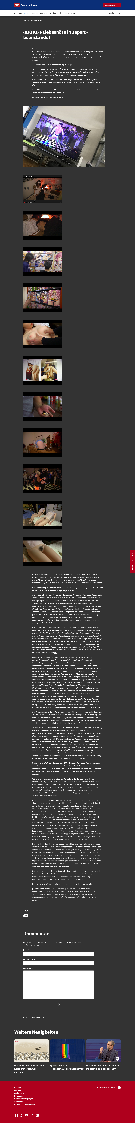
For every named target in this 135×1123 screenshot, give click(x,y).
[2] (33, 889)
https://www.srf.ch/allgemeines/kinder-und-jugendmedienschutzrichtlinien (64, 884)
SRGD (32, 20)
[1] (33, 884)
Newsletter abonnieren (108, 1087)
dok (25, 915)
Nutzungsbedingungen (23, 1099)
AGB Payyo (18, 1101)
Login (112, 13)
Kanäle (26, 13)
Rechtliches (19, 1093)
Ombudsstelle (56, 13)
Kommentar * (28, 969)
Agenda (35, 13)
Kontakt (17, 1087)
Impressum (19, 1090)
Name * (26, 950)
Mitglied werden (111, 5)
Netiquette (18, 1096)
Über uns (18, 13)
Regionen (44, 13)
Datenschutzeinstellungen (25, 1104)
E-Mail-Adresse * (29, 959)
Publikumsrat (69, 13)
